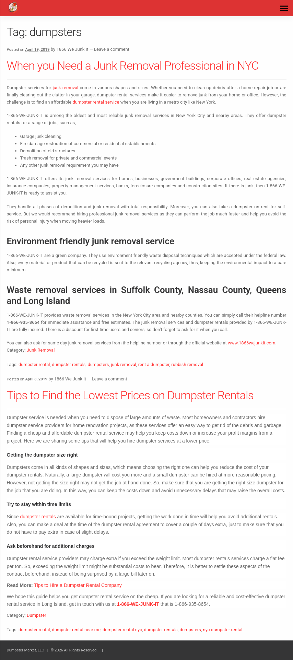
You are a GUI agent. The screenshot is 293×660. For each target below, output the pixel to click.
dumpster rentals (68, 364)
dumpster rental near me (76, 629)
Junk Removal (41, 350)
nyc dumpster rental (223, 629)
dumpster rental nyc (122, 629)
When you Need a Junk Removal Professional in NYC (133, 65)
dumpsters (98, 364)
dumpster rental (34, 364)
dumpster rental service (95, 102)
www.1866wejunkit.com (251, 342)
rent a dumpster (153, 364)
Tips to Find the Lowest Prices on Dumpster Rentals (130, 395)
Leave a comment (111, 49)
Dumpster (36, 615)
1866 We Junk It (72, 49)
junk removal (65, 87)
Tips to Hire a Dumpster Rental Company (77, 585)
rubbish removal (187, 364)
